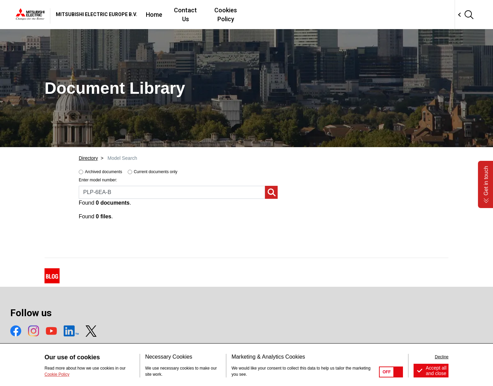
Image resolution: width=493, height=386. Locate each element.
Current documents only (155, 171)
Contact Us (285, 14)
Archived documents (103, 171)
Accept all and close (436, 370)
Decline (441, 357)
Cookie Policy (57, 374)
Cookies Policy (331, 14)
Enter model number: (98, 180)
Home (251, 14)
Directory (88, 158)
